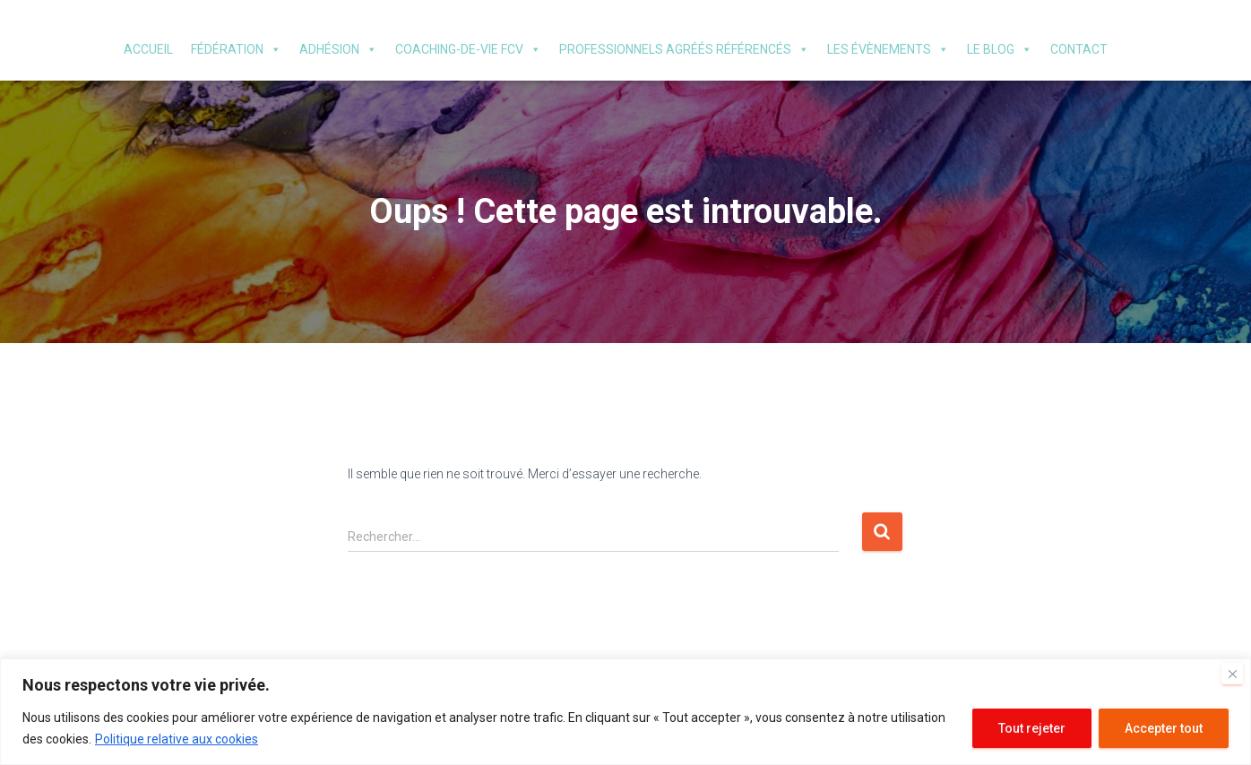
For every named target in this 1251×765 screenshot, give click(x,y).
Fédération (236, 49)
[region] (625, 711)
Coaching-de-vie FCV (468, 49)
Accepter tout (1164, 728)
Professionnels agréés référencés (684, 49)
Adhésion (338, 49)
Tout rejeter (1032, 728)
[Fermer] (1232, 673)
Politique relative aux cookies (176, 739)
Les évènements (888, 49)
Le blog (999, 49)
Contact (1079, 49)
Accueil (148, 49)
